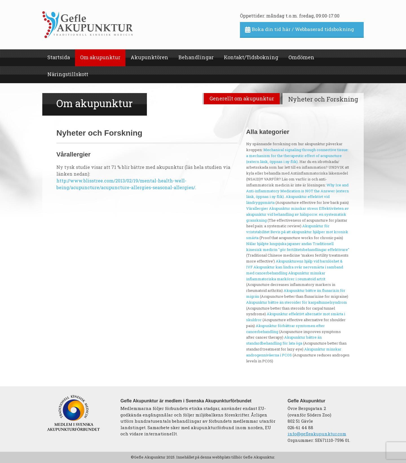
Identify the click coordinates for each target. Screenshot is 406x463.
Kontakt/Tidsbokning (251, 57)
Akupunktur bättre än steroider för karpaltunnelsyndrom (296, 302)
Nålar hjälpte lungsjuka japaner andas (279, 243)
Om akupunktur (100, 57)
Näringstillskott (67, 74)
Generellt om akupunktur (241, 98)
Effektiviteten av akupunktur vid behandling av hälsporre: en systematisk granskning (297, 214)
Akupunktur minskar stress (293, 208)
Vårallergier (257, 208)
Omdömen (301, 57)
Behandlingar (196, 57)
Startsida (58, 57)
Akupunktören (149, 57)
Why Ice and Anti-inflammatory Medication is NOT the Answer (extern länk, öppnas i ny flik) (297, 190)
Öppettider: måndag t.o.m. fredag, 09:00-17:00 (289, 16)
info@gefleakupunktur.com (317, 433)
